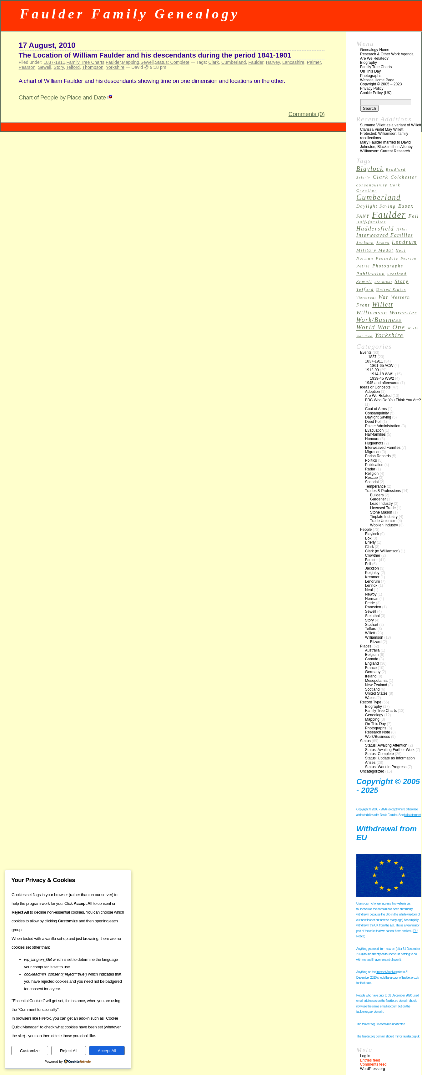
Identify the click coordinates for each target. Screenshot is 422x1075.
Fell (368, 564)
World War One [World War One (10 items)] (380, 327)
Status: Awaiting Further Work (389, 750)
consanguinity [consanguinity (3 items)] (371, 185)
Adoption (372, 391)
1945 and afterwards (382, 383)
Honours (372, 439)
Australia (372, 650)
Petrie (370, 603)
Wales (370, 698)
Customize (30, 1050)
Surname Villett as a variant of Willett (390, 125)
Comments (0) (307, 114)
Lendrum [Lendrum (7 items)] (404, 242)
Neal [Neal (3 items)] (401, 250)
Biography (368, 62)
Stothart (371, 624)
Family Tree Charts (85, 62)
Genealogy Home (374, 50)
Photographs (370, 76)
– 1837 (371, 357)
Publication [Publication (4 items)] (370, 273)
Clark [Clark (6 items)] (380, 177)
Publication (374, 465)
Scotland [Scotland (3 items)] (397, 274)
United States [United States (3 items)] (391, 289)
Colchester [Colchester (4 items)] (404, 177)
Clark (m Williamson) (382, 551)
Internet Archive (385, 972)
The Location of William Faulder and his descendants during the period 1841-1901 (155, 55)
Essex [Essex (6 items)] (406, 206)
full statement (412, 815)
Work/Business (377, 736)
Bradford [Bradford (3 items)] (395, 169)
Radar (370, 469)
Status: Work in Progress (386, 767)
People (366, 529)
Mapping (130, 62)
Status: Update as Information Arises (390, 760)
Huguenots (374, 443)
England (372, 663)
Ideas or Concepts (375, 387)
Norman (372, 598)
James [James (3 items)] (382, 243)
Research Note (377, 732)
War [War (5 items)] (384, 297)
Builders (377, 495)
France (371, 668)
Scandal (372, 482)
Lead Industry (381, 503)
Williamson (374, 637)
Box (368, 538)
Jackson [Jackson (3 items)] (365, 243)
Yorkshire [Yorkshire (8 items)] (389, 335)
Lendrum (372, 581)
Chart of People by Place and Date (66, 97)
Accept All (107, 1050)
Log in (365, 1056)
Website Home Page (377, 80)
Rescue (371, 477)
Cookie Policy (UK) (376, 93)
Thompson (92, 67)
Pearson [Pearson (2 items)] (408, 258)
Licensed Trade (383, 508)
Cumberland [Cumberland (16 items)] (378, 197)
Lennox (371, 585)
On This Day (370, 71)
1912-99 (372, 370)
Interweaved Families (382, 447)
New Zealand (376, 685)
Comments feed (373, 1064)
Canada (371, 659)
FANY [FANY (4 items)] (362, 216)
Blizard (376, 642)
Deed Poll (373, 421)
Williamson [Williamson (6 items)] (371, 313)
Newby (371, 594)
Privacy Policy (372, 88)
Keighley (372, 572)
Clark (213, 62)
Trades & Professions (383, 491)
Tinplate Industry (384, 517)
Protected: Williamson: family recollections (384, 135)
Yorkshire (115, 67)
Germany (372, 672)
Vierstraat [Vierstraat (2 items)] (366, 297)
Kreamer (372, 577)
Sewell (146, 62)
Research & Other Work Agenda (387, 54)
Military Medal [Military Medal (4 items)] (375, 250)
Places (365, 646)
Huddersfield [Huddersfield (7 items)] (375, 229)
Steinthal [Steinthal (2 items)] (383, 282)
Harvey (273, 62)
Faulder (113, 62)
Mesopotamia (376, 680)
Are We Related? (374, 58)
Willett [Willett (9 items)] (382, 304)
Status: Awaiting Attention (386, 745)
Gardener (378, 499)
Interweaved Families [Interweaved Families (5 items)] (384, 235)
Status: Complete (172, 62)
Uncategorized (372, 771)
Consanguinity (377, 413)
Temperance (375, 486)
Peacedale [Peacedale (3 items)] (387, 258)
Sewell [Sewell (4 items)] (364, 281)
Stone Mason (381, 512)
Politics (371, 460)
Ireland (371, 676)
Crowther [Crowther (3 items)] (366, 190)
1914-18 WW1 (382, 374)
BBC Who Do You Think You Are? (393, 400)
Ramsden (373, 607)
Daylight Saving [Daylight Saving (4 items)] (376, 206)
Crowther (372, 555)
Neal (369, 590)
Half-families (375, 434)
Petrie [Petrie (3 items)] (363, 266)
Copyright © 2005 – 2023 (381, 84)
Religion (372, 473)
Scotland (372, 689)
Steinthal (372, 616)
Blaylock (372, 534)
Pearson (27, 67)
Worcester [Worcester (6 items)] (403, 313)
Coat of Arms (376, 409)
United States (376, 693)
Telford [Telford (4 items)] (365, 289)
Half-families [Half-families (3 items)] (371, 222)
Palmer (314, 62)
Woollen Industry (384, 525)
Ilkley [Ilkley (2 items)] (402, 229)
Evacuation (374, 430)
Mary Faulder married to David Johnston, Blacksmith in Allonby (386, 144)
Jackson (372, 568)
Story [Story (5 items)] (401, 281)
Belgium (372, 654)
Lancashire (293, 62)
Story (59, 67)
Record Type (370, 702)
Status (365, 741)
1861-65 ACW (382, 365)
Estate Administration (382, 426)
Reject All (69, 1050)
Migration (372, 452)
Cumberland (233, 62)
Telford (73, 67)
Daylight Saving (378, 417)
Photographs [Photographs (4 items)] (387, 265)
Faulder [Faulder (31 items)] (389, 215)
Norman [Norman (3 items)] (365, 258)
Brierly (370, 542)
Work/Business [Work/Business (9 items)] (379, 319)
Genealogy (374, 715)
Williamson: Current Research (385, 151)
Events (366, 352)
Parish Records (378, 456)
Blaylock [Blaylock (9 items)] (370, 168)
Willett (370, 633)
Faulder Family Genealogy (130, 14)
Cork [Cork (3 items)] (395, 185)
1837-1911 (54, 62)
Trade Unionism (383, 521)
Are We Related (378, 395)
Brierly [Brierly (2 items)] (363, 177)
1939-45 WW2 (382, 378)
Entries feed (370, 1060)
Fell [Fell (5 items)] (413, 216)
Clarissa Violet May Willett (381, 129)
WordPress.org (372, 1069)
